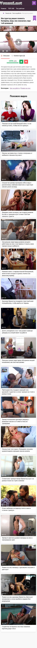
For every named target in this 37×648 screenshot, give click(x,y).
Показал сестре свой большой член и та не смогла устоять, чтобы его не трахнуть (16, 125)
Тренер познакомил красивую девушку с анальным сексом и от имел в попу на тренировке (15, 421)
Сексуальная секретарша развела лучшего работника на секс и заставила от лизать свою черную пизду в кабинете (18, 244)
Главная (3, 8)
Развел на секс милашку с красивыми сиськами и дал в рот (18, 568)
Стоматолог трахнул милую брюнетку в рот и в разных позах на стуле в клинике (18, 480)
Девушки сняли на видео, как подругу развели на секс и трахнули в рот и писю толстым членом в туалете (17, 214)
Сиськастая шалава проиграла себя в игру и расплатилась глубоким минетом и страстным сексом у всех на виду (17, 185)
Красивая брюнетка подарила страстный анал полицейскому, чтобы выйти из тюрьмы (17, 302)
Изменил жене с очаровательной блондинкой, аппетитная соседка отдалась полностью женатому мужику (17, 273)
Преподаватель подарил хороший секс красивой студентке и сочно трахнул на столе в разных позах (18, 392)
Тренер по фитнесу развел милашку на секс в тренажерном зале (17, 539)
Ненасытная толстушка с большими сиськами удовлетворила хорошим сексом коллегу (17, 450)
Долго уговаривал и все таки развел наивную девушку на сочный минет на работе (17, 332)
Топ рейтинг (20, 8)
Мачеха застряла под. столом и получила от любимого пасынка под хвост (17, 154)
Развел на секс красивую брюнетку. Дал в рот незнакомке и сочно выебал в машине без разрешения (17, 599)
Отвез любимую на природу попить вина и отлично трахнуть (16, 509)
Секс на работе (15, 88)
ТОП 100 (11, 8)
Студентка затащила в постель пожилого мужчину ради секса (16, 628)
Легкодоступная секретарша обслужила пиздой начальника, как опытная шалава (18, 361)
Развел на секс (25, 88)
